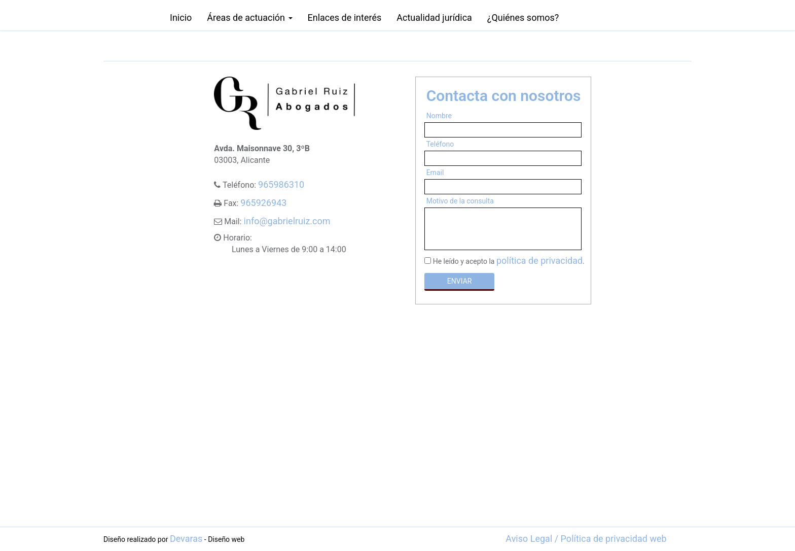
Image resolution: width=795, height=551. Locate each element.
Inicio (181, 17)
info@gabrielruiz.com (287, 221)
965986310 (281, 184)
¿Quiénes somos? (523, 17)
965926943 (263, 202)
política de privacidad (539, 260)
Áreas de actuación (249, 17)
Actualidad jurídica (434, 17)
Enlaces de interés (345, 17)
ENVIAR (459, 281)
